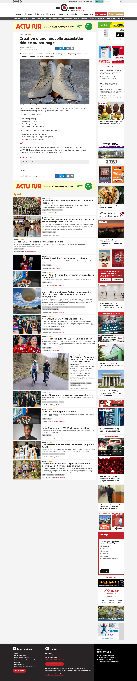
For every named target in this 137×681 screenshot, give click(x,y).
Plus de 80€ (106, 556)
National (57, 454)
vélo (79, 385)
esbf (44, 265)
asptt (44, 474)
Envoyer (105, 571)
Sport (30, 34)
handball (60, 210)
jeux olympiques (46, 307)
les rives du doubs (59, 474)
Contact (16, 653)
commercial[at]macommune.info (54, 659)
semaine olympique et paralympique (60, 307)
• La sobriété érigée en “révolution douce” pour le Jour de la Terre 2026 (111, 84)
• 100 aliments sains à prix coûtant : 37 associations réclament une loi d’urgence (110, 97)
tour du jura (73, 385)
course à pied (50, 474)
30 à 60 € (105, 551)
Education (52, 290)
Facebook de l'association (31, 162)
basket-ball (45, 329)
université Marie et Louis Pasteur (50, 309)
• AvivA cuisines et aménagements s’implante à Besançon (108, 78)
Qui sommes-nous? (20, 655)
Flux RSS (17, 662)
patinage (23, 170)
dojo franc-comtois (47, 232)
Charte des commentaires (21, 657)
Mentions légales (19, 664)
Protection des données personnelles (25, 660)
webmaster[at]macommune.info (54, 675)
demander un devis (54, 664)
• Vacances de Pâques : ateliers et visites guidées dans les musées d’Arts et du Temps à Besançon (111, 91)
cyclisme (89, 383)
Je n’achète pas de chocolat (110, 558)
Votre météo (111, 577)
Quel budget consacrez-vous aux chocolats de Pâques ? (110, 542)
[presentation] (99, 446)
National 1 (57, 329)
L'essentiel (111, 66)
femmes (54, 210)
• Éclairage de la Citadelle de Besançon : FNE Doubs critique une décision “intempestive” (110, 72)
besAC (21, 248)
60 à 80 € (105, 553)
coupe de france (46, 210)
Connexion (117, 279)
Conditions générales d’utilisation (24, 666)
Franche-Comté (75, 355)
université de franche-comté (77, 307)
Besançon (23, 34)
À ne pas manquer (111, 436)
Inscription (105, 279)
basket (16, 248)
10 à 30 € (105, 548)
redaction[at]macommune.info (54, 655)
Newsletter (19, 671)
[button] (120, 1)
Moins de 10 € (106, 546)
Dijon (44, 198)
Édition (71, 10)
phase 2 (61, 402)
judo (54, 232)
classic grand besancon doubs (78, 383)
